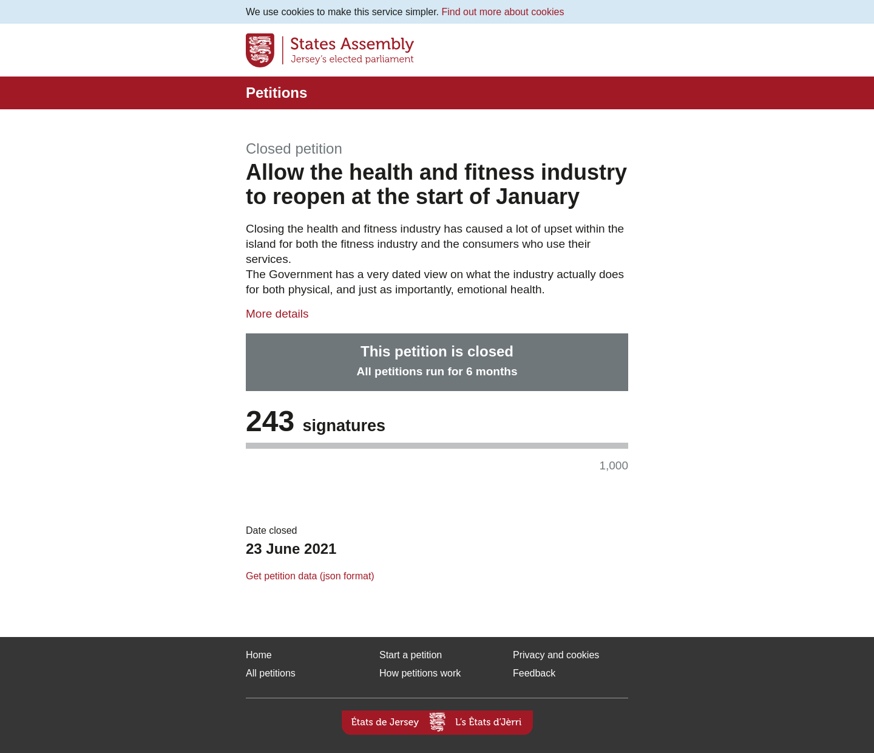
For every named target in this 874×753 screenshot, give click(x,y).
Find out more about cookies (503, 12)
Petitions (276, 92)
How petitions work (420, 673)
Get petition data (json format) (310, 576)
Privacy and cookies (556, 655)
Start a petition (410, 655)
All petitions (271, 673)
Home (259, 655)
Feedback (534, 673)
